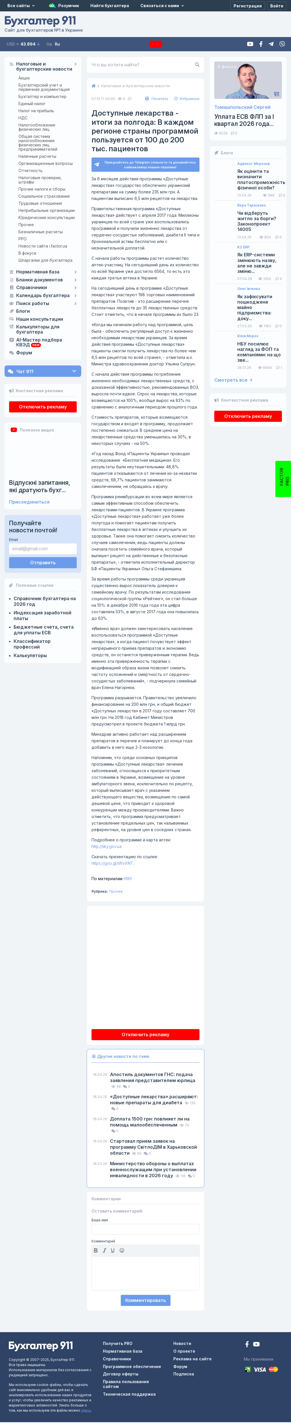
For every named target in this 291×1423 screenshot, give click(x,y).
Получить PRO (117, 1344)
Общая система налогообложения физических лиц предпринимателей (37, 143)
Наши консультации (39, 319)
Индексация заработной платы (42, 615)
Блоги (23, 311)
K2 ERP (243, 247)
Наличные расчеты (37, 156)
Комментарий (103, 1242)
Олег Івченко (248, 289)
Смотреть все (233, 380)
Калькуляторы (30, 655)
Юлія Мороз (247, 336)
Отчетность (30, 170)
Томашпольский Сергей (242, 107)
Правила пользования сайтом (126, 1385)
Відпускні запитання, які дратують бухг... (39, 486)
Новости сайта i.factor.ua (42, 246)
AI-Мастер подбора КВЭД (39, 343)
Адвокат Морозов (253, 164)
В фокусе (27, 253)
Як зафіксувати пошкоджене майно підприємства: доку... (254, 307)
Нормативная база (37, 272)
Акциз (24, 77)
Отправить (43, 562)
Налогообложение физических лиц (36, 127)
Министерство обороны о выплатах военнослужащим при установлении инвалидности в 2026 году (153, 1170)
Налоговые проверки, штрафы (40, 179)
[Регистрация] (247, 5)
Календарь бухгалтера (43, 295)
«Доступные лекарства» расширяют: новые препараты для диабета (154, 1100)
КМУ (112, 879)
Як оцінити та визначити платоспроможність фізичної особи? (261, 180)
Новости (182, 1344)
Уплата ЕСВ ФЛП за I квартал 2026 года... (244, 120)
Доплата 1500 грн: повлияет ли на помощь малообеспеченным (150, 1122)
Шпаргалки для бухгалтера (45, 260)
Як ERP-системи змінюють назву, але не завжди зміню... (257, 263)
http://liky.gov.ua (107, 847)
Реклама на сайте (192, 1359)
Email (13, 539)
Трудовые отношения (40, 203)
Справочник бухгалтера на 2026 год (45, 601)
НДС (23, 117)
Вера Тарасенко (251, 205)
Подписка (156, 44)
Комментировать (145, 1301)
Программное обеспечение (132, 1367)
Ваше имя (100, 1221)
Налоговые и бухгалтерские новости (44, 67)
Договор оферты (120, 1374)
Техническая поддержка (129, 1395)
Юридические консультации (46, 217)
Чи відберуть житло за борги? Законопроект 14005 (256, 221)
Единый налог (31, 103)
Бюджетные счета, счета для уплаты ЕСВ (44, 629)
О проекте (184, 1352)
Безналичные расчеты (40, 231)
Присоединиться (29, 502)
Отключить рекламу (43, 407)
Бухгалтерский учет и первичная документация (44, 87)
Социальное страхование (44, 196)
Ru (57, 44)
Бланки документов (39, 280)
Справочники (31, 287)
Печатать (156, 98)
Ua (49, 44)
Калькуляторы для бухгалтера (37, 329)
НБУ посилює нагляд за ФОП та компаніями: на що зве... (259, 352)
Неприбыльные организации (46, 210)
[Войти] (276, 5)
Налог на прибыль (36, 110)
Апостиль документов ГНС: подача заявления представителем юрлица (152, 1078)
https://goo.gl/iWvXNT (112, 864)
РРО (22, 238)
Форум (24, 352)
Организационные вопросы (45, 163)
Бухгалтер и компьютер (42, 96)
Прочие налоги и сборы (41, 189)
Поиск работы (32, 303)
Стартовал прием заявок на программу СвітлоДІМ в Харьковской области (153, 1148)
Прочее (26, 224)
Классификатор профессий (32, 644)
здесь (86, 1411)
